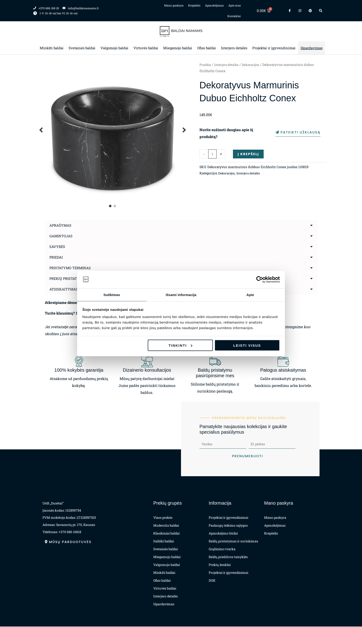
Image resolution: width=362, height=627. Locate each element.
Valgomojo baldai (114, 48)
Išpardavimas (312, 48)
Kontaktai (234, 16)
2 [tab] (115, 206)
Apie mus (234, 5)
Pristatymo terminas (71, 267)
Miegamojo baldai (177, 48)
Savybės (57, 246)
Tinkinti (180, 345)
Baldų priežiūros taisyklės (228, 557)
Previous (41, 130)
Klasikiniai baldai (166, 533)
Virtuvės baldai (145, 48)
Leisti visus (247, 345)
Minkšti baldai (51, 48)
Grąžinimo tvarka (222, 549)
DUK (212, 581)
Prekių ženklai (220, 565)
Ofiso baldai (206, 48)
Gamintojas (61, 235)
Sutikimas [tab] (111, 295)
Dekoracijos (253, 64)
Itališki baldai (163, 541)
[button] (181, 225)
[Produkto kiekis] (212, 154)
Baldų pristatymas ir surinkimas (233, 541)
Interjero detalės (234, 48)
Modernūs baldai (166, 526)
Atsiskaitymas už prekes (75, 289)
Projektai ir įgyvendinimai (274, 48)
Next (184, 130)
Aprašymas (61, 225)
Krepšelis (194, 5)
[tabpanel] (113, 130)
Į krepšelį (249, 154)
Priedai (56, 257)
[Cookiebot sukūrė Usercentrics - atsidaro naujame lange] (259, 279)
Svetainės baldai (82, 48)
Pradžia (205, 64)
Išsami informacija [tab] (181, 295)
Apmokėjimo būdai (223, 533)
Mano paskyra (174, 5)
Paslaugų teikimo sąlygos (228, 526)
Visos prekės (162, 518)
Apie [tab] (250, 295)
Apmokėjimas (214, 5)
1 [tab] (110, 206)
